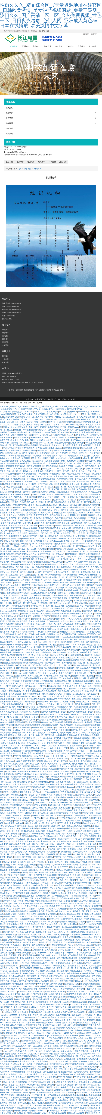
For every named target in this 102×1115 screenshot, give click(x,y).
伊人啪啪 (14, 903)
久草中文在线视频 (68, 989)
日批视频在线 (63, 691)
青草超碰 (92, 733)
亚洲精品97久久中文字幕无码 (72, 585)
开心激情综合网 (77, 979)
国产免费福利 (12, 800)
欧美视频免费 (89, 546)
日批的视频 (80, 525)
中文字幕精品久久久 (79, 492)
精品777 (58, 448)
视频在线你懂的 (39, 787)
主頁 (19, 169)
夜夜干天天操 (66, 639)
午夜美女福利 (23, 660)
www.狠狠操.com (32, 714)
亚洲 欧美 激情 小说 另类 (29, 792)
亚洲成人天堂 (10, 826)
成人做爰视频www (7, 616)
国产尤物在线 (18, 686)
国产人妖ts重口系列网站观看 (86, 1108)
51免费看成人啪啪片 (51, 771)
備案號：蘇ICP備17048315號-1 (52, 390)
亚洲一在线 (53, 1069)
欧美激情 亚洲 (9, 484)
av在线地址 (68, 1090)
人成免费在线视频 (46, 986)
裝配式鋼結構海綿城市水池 (11, 313)
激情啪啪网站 (47, 510)
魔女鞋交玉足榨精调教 (65, 668)
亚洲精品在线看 (62, 1004)
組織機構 (9, 123)
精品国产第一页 (24, 634)
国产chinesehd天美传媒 (60, 541)
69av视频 (62, 437)
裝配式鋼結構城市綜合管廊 (11, 303)
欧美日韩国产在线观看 (71, 474)
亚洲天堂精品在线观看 (47, 839)
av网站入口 (67, 528)
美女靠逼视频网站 (74, 655)
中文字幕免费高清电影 (57, 595)
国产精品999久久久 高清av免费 (61, 430)
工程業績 (70, 46)
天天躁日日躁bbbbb (31, 626)
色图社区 (57, 425)
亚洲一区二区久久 (30, 590)
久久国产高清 (44, 823)
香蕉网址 (13, 518)
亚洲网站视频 (66, 567)
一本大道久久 (30, 704)
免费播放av (20, 665)
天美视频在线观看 (52, 461)
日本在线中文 (54, 919)
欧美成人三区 (46, 513)
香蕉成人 (42, 733)
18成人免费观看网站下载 (21, 435)
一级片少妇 (91, 854)
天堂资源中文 (65, 676)
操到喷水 (48, 417)
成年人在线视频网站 (22, 727)
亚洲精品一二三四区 (70, 740)
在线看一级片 (18, 748)
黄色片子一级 (70, 782)
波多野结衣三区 (81, 435)
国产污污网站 (13, 502)
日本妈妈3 (36, 766)
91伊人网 (7, 544)
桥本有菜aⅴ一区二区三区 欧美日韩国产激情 (37, 593)
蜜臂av (57, 510)
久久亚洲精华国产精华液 (33, 536)
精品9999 (25, 880)
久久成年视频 (5, 412)
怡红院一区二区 (49, 660)
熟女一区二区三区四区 (55, 606)
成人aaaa (65, 621)
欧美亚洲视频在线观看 (89, 637)
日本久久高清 (74, 761)
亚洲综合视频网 (24, 997)
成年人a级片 (94, 958)
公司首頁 (14, 46)
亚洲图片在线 (38, 727)
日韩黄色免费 (79, 743)
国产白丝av (71, 481)
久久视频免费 (16, 557)
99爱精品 (19, 823)
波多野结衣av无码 (83, 606)
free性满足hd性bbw (63, 559)
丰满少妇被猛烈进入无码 (55, 834)
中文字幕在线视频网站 (23, 756)
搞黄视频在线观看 (75, 849)
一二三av (92, 903)
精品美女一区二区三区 (20, 559)
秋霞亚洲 (43, 777)
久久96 (21, 813)
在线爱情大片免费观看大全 (41, 570)
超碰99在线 (68, 518)
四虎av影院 (77, 699)
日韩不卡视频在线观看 (74, 756)
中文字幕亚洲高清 (42, 901)
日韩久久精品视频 (49, 746)
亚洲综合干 (50, 960)
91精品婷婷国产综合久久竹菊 (44, 867)
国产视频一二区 (48, 469)
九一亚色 (14, 546)
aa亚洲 (26, 1025)
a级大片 (10, 839)
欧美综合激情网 (93, 932)
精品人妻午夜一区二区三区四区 (36, 505)
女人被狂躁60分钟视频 (52, 1025)
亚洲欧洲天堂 (5, 621)
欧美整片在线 (73, 966)
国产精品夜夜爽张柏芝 (52, 1105)
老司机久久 (22, 1103)
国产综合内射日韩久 (30, 453)
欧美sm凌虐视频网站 (46, 1004)
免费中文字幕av (88, 973)
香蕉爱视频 (35, 854)
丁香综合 (57, 740)
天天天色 (17, 1105)
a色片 (14, 802)
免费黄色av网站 (39, 494)
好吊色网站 (42, 497)
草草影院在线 (16, 885)
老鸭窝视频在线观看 (90, 699)
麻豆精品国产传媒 (84, 953)
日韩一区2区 (47, 743)
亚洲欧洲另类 (76, 1100)
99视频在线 (69, 422)
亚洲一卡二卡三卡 (74, 1020)
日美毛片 (83, 456)
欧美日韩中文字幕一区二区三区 (82, 570)
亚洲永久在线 (11, 865)
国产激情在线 (76, 867)
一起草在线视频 (51, 658)
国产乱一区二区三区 (66, 577)
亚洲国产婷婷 (24, 927)
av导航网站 (10, 567)
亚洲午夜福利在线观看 (62, 722)
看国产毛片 (33, 872)
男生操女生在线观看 (17, 525)
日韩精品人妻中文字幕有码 (25, 738)
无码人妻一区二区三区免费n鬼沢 (16, 588)
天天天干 (52, 1061)
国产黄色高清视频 (7, 624)
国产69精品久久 (79, 528)
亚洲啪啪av (77, 611)
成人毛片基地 (61, 727)
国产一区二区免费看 (51, 489)
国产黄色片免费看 (62, 885)
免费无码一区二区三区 (79, 453)
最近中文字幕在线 (82, 769)
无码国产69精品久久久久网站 (57, 582)
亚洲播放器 (59, 815)
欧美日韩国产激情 (58, 655)
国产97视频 (28, 878)
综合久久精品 (50, 709)
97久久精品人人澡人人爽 (87, 658)
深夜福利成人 (41, 919)
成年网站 (37, 469)
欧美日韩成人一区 (46, 885)
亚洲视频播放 (75, 432)
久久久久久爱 (87, 440)
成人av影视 (80, 1046)
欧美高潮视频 (51, 991)
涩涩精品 (87, 826)
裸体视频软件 (81, 632)
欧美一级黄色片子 (92, 764)
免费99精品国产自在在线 (37, 769)
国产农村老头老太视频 (57, 997)
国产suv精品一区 (34, 743)
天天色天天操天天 (24, 616)
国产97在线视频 (84, 976)
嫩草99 (39, 652)
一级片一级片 (95, 598)
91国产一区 (15, 598)
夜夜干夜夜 (15, 528)
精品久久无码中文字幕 (59, 748)
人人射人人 (79, 466)
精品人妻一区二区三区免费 (89, 663)
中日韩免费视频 (24, 808)
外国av (3, 645)
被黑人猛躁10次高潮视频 (31, 456)
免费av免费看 (93, 1002)
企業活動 (10, 134)
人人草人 (68, 1067)
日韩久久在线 (32, 730)
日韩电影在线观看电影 (20, 606)
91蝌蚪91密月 (72, 554)
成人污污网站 (48, 973)
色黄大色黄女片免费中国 (11, 523)
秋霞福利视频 (14, 720)
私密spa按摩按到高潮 (25, 725)
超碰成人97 (13, 683)
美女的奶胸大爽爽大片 (43, 916)
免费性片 (44, 1038)
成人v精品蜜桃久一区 (53, 536)
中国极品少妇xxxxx (53, 663)
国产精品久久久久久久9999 (45, 875)
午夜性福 (85, 520)
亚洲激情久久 (41, 502)
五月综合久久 (39, 523)
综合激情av (32, 909)
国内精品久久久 (11, 989)
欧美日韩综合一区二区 (46, 665)
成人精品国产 (66, 533)
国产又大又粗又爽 (7, 766)
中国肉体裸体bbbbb (29, 528)
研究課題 (58, 46)
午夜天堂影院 (18, 702)
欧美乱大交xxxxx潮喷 (39, 1017)
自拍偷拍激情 (23, 611)
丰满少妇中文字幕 (14, 740)
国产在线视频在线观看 (57, 945)
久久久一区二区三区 (44, 476)
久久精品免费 (79, 518)
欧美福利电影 (30, 497)
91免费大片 (71, 953)
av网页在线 (65, 557)
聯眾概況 (86, 34)
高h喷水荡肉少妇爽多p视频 (84, 792)
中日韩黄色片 (55, 888)
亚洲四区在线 (11, 914)
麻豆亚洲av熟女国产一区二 (18, 419)
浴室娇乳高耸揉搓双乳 (34, 582)
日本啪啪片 (35, 463)
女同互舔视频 (21, 1087)
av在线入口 (19, 582)
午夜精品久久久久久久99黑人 (34, 538)
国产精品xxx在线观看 (70, 865)
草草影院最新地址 (46, 525)
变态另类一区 (93, 758)
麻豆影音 (43, 427)
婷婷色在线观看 (44, 865)
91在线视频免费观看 (13, 1059)
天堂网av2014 (7, 1046)
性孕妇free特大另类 (65, 769)
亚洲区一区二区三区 (94, 885)
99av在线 (87, 538)
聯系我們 (94, 34)
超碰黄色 (67, 901)
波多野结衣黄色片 (79, 709)
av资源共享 (72, 500)
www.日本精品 (90, 559)
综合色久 (50, 494)
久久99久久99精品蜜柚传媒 (73, 425)
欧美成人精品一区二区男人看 (31, 417)
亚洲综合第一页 (35, 870)
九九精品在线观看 (47, 668)
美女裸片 (55, 981)
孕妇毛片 (4, 456)
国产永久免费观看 (90, 968)
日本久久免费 (77, 557)
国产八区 (27, 1035)
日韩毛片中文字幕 (7, 909)
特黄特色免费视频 (65, 707)
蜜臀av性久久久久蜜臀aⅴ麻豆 (13, 743)
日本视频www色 (81, 564)
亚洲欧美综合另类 (32, 748)
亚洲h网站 (29, 412)
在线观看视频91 (22, 935)
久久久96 (62, 994)
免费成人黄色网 (19, 551)
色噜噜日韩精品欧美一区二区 (42, 963)
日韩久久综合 (30, 707)
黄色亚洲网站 (55, 474)
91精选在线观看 (10, 1012)
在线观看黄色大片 (44, 450)
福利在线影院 (23, 518)
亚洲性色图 (23, 432)
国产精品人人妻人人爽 (86, 419)
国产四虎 (25, 614)
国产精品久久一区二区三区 (36, 686)
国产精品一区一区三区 (80, 544)
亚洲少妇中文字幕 (12, 1048)
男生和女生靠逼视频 (65, 469)
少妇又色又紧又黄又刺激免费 (73, 461)
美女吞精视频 (69, 940)
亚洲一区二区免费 (28, 608)
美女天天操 (95, 916)
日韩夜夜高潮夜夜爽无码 (61, 626)
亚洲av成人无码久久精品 (76, 696)
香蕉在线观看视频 (23, 1056)
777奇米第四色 (38, 834)
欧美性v (35, 435)
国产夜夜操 (70, 606)
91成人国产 (40, 546)
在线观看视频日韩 (25, 515)
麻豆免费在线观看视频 (86, 437)
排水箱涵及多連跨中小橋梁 (11, 309)
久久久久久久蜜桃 (65, 466)
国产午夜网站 (30, 702)
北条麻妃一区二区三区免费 (45, 802)
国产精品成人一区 (62, 986)
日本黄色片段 (48, 870)
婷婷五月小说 (30, 841)
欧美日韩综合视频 (35, 1087)
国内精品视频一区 (46, 1082)
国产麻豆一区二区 (65, 802)
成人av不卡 (49, 727)
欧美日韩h (51, 634)
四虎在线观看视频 (70, 575)
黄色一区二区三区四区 (76, 694)
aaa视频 (97, 614)
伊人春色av (91, 779)
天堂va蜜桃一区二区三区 (28, 696)
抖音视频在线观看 (21, 437)
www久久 (39, 958)
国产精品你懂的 (11, 790)
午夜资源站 (88, 841)
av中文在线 (52, 922)
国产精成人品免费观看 (82, 665)
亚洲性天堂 (15, 614)
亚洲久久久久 (22, 484)
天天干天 (61, 950)
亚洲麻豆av (58, 476)
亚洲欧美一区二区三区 (38, 484)
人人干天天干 (63, 867)
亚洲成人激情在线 (10, 417)
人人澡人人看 (90, 595)
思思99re (16, 489)
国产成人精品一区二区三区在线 (42, 735)
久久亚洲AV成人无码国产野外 (59, 733)
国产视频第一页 (33, 976)
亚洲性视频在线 (26, 541)
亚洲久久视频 (59, 797)
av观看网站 (44, 872)
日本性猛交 (63, 872)
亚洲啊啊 (14, 443)
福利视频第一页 (9, 668)
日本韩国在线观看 (27, 632)
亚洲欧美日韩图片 (46, 544)
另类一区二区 (61, 487)
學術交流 (47, 46)
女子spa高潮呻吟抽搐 (73, 580)
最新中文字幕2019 (38, 559)
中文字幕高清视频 (85, 1111)
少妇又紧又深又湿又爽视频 (38, 888)
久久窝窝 (14, 849)
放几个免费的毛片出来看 (60, 906)
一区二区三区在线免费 (82, 450)
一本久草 (63, 412)
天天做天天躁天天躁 (56, 696)
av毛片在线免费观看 (88, 476)
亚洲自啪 (43, 562)
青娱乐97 (91, 515)
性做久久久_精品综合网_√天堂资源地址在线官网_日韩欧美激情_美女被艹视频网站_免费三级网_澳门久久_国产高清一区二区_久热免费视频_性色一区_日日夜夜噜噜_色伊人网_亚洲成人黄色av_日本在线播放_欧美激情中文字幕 (51, 15)
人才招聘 (92, 46)
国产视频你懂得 (13, 880)
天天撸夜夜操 (73, 456)
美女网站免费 (12, 973)
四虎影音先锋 (36, 935)
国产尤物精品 (91, 466)
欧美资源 (89, 748)
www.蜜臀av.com (81, 562)
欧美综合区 (94, 601)
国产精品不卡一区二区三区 (42, 443)
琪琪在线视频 (45, 445)
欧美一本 (36, 510)
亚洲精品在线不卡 (78, 1012)
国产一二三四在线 (35, 1046)
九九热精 (20, 841)
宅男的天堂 (43, 800)
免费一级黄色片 (33, 844)
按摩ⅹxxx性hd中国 (64, 665)
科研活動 (10, 128)
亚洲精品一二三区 (67, 632)
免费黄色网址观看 (84, 489)
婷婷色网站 (72, 924)
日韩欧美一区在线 (58, 652)
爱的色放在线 (54, 557)
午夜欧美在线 (34, 533)
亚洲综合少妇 (91, 525)
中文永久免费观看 (78, 790)
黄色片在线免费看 (22, 999)
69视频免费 (53, 994)
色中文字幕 (12, 696)
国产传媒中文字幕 (28, 720)
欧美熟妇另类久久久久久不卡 (54, 694)
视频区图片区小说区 (63, 681)
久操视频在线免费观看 (48, 730)
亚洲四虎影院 (88, 1100)
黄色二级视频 (62, 717)
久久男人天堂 (68, 937)
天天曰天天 (64, 823)
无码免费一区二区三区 (59, 505)
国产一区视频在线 (35, 676)
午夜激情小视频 (25, 1015)
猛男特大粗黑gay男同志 (46, 707)
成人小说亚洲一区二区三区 (18, 963)
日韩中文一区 (73, 1056)
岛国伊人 (49, 1079)
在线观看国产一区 (22, 655)
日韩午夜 (34, 1010)
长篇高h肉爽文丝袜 (49, 577)
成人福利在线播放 (44, 440)
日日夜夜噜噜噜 (53, 621)
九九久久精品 (18, 764)
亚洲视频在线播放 (42, 826)
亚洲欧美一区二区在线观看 (22, 572)
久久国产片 (27, 1105)
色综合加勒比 (78, 722)
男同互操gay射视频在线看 (36, 751)
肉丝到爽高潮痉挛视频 (87, 500)
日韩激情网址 (76, 582)
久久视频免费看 (64, 709)
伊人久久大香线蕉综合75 (78, 487)
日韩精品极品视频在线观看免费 (59, 611)
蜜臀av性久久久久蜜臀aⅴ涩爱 (15, 427)
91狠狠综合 (89, 469)
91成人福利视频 (55, 686)
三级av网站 (24, 440)
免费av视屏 (40, 831)
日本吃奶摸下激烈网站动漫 (72, 919)
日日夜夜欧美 (66, 771)
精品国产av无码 (66, 463)
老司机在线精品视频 (15, 704)
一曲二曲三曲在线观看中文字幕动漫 (86, 906)
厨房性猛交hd (90, 947)
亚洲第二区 (71, 720)
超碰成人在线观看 (42, 981)
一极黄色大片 (91, 989)
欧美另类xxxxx (36, 836)
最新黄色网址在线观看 (77, 497)
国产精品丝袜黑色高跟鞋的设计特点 (58, 1072)
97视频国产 (51, 787)
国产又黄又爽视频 (27, 683)
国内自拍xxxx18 (46, 774)
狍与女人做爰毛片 (25, 642)
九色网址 (58, 518)
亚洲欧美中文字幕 (64, 854)
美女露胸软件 (52, 852)
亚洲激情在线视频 (85, 645)
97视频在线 (29, 901)
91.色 (18, 1004)
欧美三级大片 (9, 1077)
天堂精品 (32, 1012)
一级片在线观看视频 (61, 440)
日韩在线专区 (81, 678)
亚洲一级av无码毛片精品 (72, 826)
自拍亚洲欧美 (74, 593)
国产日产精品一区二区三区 (51, 940)
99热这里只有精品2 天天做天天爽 (24, 562)
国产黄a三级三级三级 (84, 945)
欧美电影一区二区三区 (16, 1100)
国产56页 (69, 1048)
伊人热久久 (95, 621)
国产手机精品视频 (69, 663)
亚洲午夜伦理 (80, 603)
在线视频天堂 (81, 702)
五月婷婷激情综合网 (19, 859)
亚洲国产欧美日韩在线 (57, 502)
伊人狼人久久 (94, 456)
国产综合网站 (9, 932)
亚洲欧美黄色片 (37, 437)
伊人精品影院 (72, 551)
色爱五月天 (43, 891)
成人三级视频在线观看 (62, 647)
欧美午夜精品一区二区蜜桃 (27, 639)
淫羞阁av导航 (23, 854)
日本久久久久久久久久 (74, 619)
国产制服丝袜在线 (7, 935)
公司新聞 (5, 359)
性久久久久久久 (78, 885)
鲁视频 (35, 815)
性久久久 (43, 430)
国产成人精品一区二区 (48, 588)
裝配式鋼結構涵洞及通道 (11, 306)
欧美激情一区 (12, 570)
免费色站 (78, 624)
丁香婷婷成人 (62, 593)
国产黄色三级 (62, 432)
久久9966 (31, 476)
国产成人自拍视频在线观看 (23, 637)
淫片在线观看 (72, 991)
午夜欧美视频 (89, 557)
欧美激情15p (46, 722)
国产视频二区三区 (57, 481)
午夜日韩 (85, 914)
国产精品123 (46, 531)
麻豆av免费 (61, 1020)
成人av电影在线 (39, 634)
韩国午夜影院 (75, 813)
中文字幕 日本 (79, 854)
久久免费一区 (76, 541)
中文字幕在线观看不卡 (50, 792)
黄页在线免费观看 (75, 955)
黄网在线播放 (36, 489)
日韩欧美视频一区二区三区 (38, 979)
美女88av (62, 456)
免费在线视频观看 (10, 663)
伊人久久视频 (9, 647)
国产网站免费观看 (40, 805)
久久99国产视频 (20, 1007)
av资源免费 (43, 880)
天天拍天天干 (16, 1064)
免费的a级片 (62, 689)
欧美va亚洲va (47, 797)
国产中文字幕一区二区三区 (90, 784)
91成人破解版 (12, 717)
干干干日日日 (64, 730)
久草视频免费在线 (32, 513)
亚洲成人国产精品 (7, 500)
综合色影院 (26, 564)
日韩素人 (26, 1092)
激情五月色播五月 (66, 673)
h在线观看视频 (65, 852)
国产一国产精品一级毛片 (67, 471)
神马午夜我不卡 (45, 639)
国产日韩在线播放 (18, 479)
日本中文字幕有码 (38, 927)
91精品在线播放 (94, 497)
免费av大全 (60, 554)
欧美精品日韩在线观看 (64, 525)
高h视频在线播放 (50, 466)
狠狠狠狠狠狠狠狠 (89, 707)
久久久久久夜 (88, 867)
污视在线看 (15, 681)
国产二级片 (30, 764)
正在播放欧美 (41, 683)
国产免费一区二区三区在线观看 (31, 658)
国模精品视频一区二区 (57, 427)
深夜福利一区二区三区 (32, 818)
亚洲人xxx (63, 588)
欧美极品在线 (50, 471)
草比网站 (44, 761)
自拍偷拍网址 (95, 453)
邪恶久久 (14, 632)
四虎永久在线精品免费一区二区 (54, 712)
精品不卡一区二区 (55, 422)
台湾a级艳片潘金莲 (88, 984)
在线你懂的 (92, 549)
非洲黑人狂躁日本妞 (72, 859)
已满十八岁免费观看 (49, 463)
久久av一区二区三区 (21, 1038)
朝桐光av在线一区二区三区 (66, 494)
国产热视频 (27, 857)
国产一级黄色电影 (16, 497)
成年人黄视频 (91, 960)
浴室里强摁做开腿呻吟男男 (59, 520)
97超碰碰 (87, 1030)
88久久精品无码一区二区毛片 (79, 911)
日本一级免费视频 (14, 471)
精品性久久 (88, 994)
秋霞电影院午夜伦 (40, 1113)
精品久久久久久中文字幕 (10, 994)
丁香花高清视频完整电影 (22, 425)
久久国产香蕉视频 (55, 751)
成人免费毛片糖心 (66, 1103)
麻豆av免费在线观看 (71, 1010)
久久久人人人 (11, 515)
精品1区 (34, 588)
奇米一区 (11, 831)
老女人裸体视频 (6, 1061)
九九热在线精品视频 (65, 479)
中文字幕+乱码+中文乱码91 (65, 857)
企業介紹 (10, 108)
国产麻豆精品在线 (43, 896)
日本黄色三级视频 (32, 883)
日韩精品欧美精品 (61, 513)
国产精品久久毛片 (70, 445)
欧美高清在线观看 (18, 779)
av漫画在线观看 (63, 492)
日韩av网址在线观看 (31, 531)
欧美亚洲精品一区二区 (50, 810)
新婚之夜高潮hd (61, 443)
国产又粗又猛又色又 (74, 608)
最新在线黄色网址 (76, 748)
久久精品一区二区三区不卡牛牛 (47, 642)
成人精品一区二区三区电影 (20, 689)
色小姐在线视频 (89, 1020)
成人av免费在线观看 (60, 896)
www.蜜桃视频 (7, 414)
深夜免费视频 (14, 608)
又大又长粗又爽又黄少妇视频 (85, 831)
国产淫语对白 (55, 603)
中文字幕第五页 (33, 551)
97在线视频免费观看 (56, 777)
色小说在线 (28, 1064)
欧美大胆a (41, 720)
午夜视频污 (32, 1043)
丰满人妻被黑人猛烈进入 (21, 494)
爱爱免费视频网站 (7, 774)
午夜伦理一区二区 (28, 1004)
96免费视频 (41, 621)
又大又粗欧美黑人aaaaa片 (87, 940)
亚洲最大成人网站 (18, 476)
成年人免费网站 (81, 531)
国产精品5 (16, 601)
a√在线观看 (50, 1100)
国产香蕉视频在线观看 (36, 699)
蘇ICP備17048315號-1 (67, 399)
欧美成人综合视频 (37, 611)
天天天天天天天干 (41, 515)
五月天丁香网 (86, 872)
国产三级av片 (30, 929)
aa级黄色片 (59, 774)
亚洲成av (14, 981)
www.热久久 (15, 585)
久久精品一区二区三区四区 (90, 686)
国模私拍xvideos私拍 (81, 883)
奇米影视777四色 (26, 546)
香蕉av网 (46, 652)
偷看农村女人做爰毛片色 (75, 815)
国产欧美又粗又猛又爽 (23, 414)
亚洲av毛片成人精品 (48, 645)
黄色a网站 (78, 469)
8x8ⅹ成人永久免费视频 (88, 575)
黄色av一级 (37, 1015)
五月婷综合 (84, 1004)
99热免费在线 (50, 432)
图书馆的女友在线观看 (81, 704)
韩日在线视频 (63, 971)
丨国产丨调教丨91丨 (56, 953)
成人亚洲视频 (51, 523)
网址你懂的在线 (19, 733)
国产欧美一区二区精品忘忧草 (73, 510)
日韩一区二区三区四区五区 (90, 991)
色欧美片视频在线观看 (14, 883)
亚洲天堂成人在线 (71, 984)
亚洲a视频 (71, 437)
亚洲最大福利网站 (46, 815)
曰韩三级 (9, 1007)
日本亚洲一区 (14, 955)
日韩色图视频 (69, 942)
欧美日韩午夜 (89, 608)
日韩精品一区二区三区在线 (64, 417)
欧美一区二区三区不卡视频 (41, 624)
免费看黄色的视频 (32, 924)
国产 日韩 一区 (79, 626)
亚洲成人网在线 (58, 435)
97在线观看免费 (17, 929)
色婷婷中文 (27, 694)
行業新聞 (5, 362)
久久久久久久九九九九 (55, 650)
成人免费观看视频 (92, 1095)
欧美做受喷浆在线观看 (71, 805)
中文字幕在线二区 (65, 1077)
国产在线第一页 (90, 986)
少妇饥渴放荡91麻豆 (44, 795)
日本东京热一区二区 (25, 826)
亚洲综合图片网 (15, 450)
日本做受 (93, 727)
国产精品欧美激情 (14, 626)
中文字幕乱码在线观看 (69, 1035)
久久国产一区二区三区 (43, 572)
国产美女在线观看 (34, 466)
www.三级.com (18, 1023)
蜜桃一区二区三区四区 (78, 689)
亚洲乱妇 (92, 430)
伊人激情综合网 (49, 689)
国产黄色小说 (18, 412)
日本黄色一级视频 (30, 492)
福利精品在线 (55, 805)
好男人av (7, 940)
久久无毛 (74, 1004)
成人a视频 (55, 1035)
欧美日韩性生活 (84, 818)
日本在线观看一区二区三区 (25, 839)
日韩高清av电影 (83, 481)
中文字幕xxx (76, 440)
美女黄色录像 (86, 484)
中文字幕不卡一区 (39, 1095)
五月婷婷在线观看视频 (90, 735)
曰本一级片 (26, 487)
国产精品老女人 (76, 505)
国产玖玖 (25, 898)
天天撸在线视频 (13, 896)
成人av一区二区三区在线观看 (21, 968)
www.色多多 (39, 756)
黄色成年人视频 (88, 828)
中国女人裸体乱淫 (63, 704)
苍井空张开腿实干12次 (90, 1054)
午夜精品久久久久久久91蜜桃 (81, 513)
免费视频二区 (64, 538)
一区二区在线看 (51, 437)
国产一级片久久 (59, 551)
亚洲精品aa (77, 1015)
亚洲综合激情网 (29, 450)
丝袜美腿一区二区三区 (41, 616)
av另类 (51, 549)
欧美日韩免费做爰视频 (82, 681)
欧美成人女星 (82, 720)
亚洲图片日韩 (31, 691)
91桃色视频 (52, 538)
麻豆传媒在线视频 (30, 445)
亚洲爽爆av (31, 479)
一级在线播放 (77, 986)
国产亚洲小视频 (6, 953)
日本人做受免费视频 (57, 1056)
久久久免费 (42, 549)
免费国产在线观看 (14, 645)
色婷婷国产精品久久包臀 (30, 712)
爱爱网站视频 (32, 629)
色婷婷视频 (71, 1079)
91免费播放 (8, 1033)
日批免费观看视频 (41, 414)
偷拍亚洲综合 (85, 865)
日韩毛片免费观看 (50, 893)
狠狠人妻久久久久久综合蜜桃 (19, 1030)
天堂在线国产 (80, 549)
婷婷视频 (37, 694)
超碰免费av (27, 523)
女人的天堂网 (64, 790)
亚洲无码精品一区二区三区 (84, 639)
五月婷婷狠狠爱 (62, 453)
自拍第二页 (33, 544)
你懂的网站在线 (72, 590)
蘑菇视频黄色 (51, 914)
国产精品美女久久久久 (59, 515)
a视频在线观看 (76, 523)
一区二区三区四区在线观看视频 (20, 469)
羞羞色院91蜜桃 (91, 875)
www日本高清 (9, 448)
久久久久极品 (16, 945)
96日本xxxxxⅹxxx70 (31, 645)
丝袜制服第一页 (6, 507)
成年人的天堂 (7, 691)
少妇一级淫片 (29, 795)
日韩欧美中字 (25, 787)
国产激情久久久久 (41, 541)
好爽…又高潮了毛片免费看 (46, 764)
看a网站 (56, 639)
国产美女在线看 (6, 738)
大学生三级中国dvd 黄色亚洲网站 (40, 1023)
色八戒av (51, 704)
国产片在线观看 (15, 694)
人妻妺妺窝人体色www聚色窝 (24, 1067)
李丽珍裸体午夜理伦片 (43, 425)
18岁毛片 (17, 453)
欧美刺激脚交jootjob (65, 787)
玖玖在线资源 (25, 678)
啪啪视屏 (18, 492)
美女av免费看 (32, 525)
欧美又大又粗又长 (70, 686)
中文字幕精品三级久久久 (11, 818)
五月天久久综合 (63, 968)
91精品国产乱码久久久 (18, 852)
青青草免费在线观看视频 (26, 474)
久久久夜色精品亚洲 (92, 955)
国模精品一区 (19, 691)
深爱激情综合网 (15, 536)
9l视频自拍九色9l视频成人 (64, 795)
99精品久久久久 (20, 1046)
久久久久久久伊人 (80, 733)
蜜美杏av (64, 903)
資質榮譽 (9, 118)
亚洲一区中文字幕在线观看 (43, 458)
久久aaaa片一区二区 (15, 577)
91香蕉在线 (5, 929)
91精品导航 (67, 883)
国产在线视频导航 (25, 802)
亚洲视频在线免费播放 (46, 479)
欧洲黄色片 (34, 668)
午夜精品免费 (48, 518)
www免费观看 (10, 611)
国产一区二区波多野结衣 (88, 753)
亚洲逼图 (60, 756)
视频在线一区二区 (23, 567)
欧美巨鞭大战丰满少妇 (59, 813)
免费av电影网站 (40, 595)
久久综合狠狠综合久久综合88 (12, 1108)
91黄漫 (82, 554)
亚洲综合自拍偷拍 (84, 797)
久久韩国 (43, 696)
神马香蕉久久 (35, 518)
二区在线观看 (37, 567)
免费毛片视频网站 (91, 505)
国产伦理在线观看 (76, 588)
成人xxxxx (68, 562)
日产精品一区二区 (44, 1090)
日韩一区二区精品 (32, 481)
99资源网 (45, 481)
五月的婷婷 (20, 500)
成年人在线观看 (74, 458)
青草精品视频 (44, 528)
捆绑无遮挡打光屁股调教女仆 (87, 422)
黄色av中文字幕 (10, 862)
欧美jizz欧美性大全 (90, 1087)
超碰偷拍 (27, 945)
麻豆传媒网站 (92, 942)
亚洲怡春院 (35, 614)
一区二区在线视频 (66, 847)
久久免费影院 (37, 564)
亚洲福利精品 (86, 929)
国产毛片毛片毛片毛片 (78, 903)
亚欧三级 (48, 598)
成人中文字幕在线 (25, 520)
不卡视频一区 (16, 1092)
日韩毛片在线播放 (10, 792)
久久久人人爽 (13, 828)
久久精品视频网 (13, 872)
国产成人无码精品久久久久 (23, 621)
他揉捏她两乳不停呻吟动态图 (68, 735)
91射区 (33, 440)
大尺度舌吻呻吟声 (28, 955)
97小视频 (34, 880)
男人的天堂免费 (11, 541)
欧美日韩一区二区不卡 (20, 1010)
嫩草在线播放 (23, 668)
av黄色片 (91, 603)
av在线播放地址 (51, 412)
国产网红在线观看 (68, 489)
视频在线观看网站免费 (28, 989)
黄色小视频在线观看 (56, 683)
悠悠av (52, 492)
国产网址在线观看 (21, 953)
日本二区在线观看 (48, 854)
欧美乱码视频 (89, 714)
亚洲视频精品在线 (10, 911)
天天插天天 (84, 551)
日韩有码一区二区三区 (53, 580)
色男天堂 (90, 676)
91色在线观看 (50, 950)
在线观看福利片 (94, 689)
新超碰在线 (43, 590)
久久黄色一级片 (60, 916)
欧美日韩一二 (7, 805)
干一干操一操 (84, 412)
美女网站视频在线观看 (27, 865)
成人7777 (77, 414)
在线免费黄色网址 (7, 665)
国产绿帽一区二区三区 (43, 647)
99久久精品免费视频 (53, 575)
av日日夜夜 (87, 655)
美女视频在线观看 (19, 544)
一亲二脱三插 (55, 883)
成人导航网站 (61, 1043)
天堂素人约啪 (16, 531)
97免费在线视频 (10, 1054)
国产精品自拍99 (60, 753)
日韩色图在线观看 (76, 443)
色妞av (12, 639)
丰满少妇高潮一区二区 (32, 673)
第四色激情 (55, 414)
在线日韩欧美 (38, 950)
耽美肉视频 (26, 966)
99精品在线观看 (45, 828)
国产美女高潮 (79, 642)
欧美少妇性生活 (40, 520)
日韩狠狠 (84, 427)
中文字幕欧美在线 (12, 487)
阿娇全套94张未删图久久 (80, 621)
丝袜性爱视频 (18, 714)
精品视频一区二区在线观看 (23, 652)
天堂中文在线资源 (50, 673)
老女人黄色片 (78, 559)
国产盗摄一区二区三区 (50, 533)
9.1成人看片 (91, 510)
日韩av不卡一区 (22, 624)
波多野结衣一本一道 (73, 774)
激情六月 (57, 738)
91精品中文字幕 (25, 991)
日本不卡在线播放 (7, 1056)
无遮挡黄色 (94, 435)
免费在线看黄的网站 (29, 1048)
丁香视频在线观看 (75, 595)
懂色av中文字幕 (85, 471)
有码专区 (85, 474)
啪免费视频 (53, 847)
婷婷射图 (94, 544)
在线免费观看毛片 (51, 567)
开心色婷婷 (40, 971)
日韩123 (10, 422)
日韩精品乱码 (45, 435)
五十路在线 (81, 880)
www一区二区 (9, 1051)
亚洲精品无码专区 (88, 593)
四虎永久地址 (38, 991)
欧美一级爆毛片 (57, 782)
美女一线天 (33, 427)
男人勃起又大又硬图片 (45, 448)
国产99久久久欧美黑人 (9, 787)
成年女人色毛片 (81, 479)
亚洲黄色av (73, 893)
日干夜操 (4, 836)
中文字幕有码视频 (34, 1072)
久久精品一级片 (19, 730)
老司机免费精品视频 (75, 1095)
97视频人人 (54, 766)
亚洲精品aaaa (73, 427)
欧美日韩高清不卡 (23, 766)
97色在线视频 (88, 582)
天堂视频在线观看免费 (88, 893)
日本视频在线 (63, 746)
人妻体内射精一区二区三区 (71, 546)
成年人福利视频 (45, 1048)
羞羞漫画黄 (26, 458)
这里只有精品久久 (92, 756)
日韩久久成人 (77, 616)
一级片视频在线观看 (93, 588)
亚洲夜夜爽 (25, 585)
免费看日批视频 (78, 676)
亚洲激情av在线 (10, 808)
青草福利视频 (14, 898)
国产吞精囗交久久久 (84, 795)
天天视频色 (25, 580)
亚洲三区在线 (87, 448)
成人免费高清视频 (64, 841)
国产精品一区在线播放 (74, 800)
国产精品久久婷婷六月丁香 (85, 463)
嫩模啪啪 (18, 430)
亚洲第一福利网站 (61, 570)
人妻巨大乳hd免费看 (53, 507)
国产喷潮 (87, 624)
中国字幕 (13, 658)
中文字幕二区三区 (75, 947)
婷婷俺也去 (88, 611)
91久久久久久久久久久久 (83, 878)
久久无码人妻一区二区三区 (79, 502)
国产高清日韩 (64, 523)
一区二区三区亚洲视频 (20, 893)
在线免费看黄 (25, 717)
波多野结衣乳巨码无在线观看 (31, 663)
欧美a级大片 (21, 1051)
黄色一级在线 (50, 958)
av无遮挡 (55, 614)
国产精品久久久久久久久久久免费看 (55, 714)
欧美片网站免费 (90, 1007)
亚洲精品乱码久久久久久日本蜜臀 (81, 997)
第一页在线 (15, 834)
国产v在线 (34, 777)
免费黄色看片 (57, 901)
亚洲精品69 (56, 826)
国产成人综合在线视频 (86, 417)
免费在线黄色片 (77, 691)
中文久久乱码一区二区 (57, 497)
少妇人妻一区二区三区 (91, 458)
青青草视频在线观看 (15, 924)
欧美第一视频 (33, 422)
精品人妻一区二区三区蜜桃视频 (34, 994)
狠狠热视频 (90, 847)
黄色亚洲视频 (66, 414)
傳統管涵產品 (7, 319)
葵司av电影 (23, 735)
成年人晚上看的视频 (93, 1103)
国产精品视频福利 (36, 432)
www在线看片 (90, 746)
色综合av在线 (14, 670)
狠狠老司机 (24, 911)
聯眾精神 (10, 113)
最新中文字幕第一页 (46, 554)
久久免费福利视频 (41, 947)
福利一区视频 (25, 575)
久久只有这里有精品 (82, 1048)
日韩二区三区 (24, 443)
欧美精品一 (15, 510)
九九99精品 (43, 492)
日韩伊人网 (84, 660)
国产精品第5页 (81, 430)
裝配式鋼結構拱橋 (8, 316)
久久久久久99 (84, 810)
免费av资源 (72, 412)
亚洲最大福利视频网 (77, 515)
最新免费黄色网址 (94, 528)
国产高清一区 (76, 968)
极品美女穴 (24, 570)
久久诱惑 (41, 608)
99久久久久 (39, 412)
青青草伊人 (59, 619)
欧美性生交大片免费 (53, 1098)
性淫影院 (9, 875)
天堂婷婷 (13, 1074)
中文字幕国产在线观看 (64, 1085)
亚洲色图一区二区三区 (82, 507)
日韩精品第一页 (89, 1015)
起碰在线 (43, 422)
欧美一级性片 (17, 707)
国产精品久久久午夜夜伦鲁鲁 (82, 1061)
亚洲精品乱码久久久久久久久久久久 (29, 507)
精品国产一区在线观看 (62, 450)
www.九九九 (17, 878)
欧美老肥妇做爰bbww (12, 538)
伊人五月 (70, 435)
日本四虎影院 (26, 510)
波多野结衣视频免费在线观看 (30, 771)
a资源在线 (41, 704)
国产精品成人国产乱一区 (11, 590)
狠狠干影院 (33, 891)
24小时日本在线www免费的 (46, 632)
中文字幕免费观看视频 (67, 818)
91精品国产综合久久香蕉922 (76, 751)
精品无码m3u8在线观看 (50, 903)
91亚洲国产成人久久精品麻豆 (56, 1087)
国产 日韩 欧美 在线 (64, 960)
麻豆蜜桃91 (66, 738)
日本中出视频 (60, 973)
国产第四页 (54, 725)
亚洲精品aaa (46, 551)
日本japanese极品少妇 (10, 580)
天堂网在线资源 (47, 681)
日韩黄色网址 (52, 1103)
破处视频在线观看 (87, 870)
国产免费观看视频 (52, 637)
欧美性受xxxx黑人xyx (57, 932)
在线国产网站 (48, 619)
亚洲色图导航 (76, 629)
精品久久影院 (74, 872)
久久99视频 (37, 1030)
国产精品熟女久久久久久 (79, 598)
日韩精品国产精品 (27, 502)
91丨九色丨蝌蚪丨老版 (39, 419)
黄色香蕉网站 (21, 676)
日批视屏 (18, 673)
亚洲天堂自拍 (63, 629)
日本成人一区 (18, 906)
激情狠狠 (44, 1056)
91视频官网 (39, 1079)
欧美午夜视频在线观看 (47, 691)
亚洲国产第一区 (6, 727)
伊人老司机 (64, 779)
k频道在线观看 (11, 927)
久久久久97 (57, 445)
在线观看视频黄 (76, 746)
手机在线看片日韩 (47, 453)
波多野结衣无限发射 (62, 572)
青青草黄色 (84, 494)
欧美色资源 (56, 528)
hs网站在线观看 (61, 1023)
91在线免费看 (88, 683)
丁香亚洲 (84, 966)
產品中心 (36, 46)
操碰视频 (4, 670)
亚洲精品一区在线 (65, 1017)
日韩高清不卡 (76, 538)
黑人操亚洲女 (96, 577)
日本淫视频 (80, 536)
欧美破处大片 (11, 520)
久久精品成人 (5, 425)
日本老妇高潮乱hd (64, 601)
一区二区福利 (90, 616)
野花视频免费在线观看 (20, 1098)
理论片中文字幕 (91, 979)
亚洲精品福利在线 (86, 445)
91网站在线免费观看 (71, 448)
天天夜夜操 (64, 614)
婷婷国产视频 (94, 927)
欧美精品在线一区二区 (83, 802)
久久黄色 (88, 971)
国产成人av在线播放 (17, 976)
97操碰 (24, 872)
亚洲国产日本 (95, 520)
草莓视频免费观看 (30, 430)
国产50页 (7, 707)
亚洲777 (17, 857)
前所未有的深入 (59, 500)
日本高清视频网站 (27, 919)
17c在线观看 (43, 474)
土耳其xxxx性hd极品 (40, 782)
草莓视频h (97, 802)
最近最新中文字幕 (71, 476)
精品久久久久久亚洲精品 (10, 458)
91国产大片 (6, 601)
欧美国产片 (45, 626)
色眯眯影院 (67, 507)
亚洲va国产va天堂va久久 (56, 911)
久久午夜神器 (61, 458)
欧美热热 (87, 963)
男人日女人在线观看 (49, 924)
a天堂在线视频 (63, 670)
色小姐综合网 (37, 580)
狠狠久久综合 (62, 758)
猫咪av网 (89, 999)
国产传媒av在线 (7, 655)
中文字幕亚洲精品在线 (60, 979)
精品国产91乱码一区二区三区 (72, 725)
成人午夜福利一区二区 (58, 761)
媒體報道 (5, 356)
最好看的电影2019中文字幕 (18, 463)
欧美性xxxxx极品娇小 (46, 1020)
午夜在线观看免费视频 (9, 461)
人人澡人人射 (94, 492)
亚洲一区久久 (96, 412)
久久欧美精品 (82, 834)
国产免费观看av (17, 751)
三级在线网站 (49, 1015)
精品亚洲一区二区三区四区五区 (39, 500)
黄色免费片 (94, 551)
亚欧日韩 (72, 1023)
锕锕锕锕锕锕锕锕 (7, 725)
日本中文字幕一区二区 (46, 841)
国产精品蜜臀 (38, 753)
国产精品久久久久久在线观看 (88, 668)
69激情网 (27, 1059)
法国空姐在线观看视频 (51, 1030)
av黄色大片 (17, 505)
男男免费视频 (39, 784)
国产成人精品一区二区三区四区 (63, 419)
